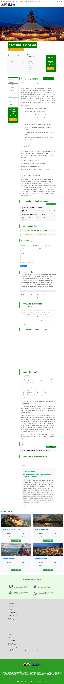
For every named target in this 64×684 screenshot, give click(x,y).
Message (22, 253)
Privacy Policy (12, 640)
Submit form (23, 266)
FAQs (10, 631)
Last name (35, 243)
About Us (11, 606)
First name (22, 243)
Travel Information (13, 622)
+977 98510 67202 (12, 653)
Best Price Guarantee (13, 625)
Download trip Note (48, 78)
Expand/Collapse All (50, 204)
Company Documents (13, 615)
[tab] (38, 207)
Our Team (11, 609)
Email (46, 243)
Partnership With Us (13, 612)
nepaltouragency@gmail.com (7, 1)
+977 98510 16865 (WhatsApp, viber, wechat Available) (28, 1)
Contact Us (50, 68)
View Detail (16, 540)
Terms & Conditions (13, 637)
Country (22, 248)
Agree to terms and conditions (28, 262)
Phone (40, 248)
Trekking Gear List (13, 628)
